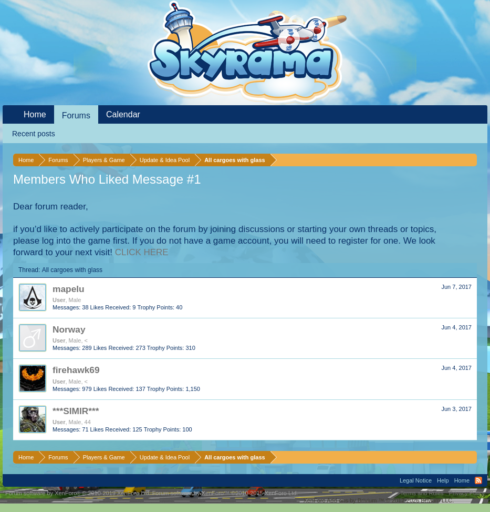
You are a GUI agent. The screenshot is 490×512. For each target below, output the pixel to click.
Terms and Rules (422, 493)
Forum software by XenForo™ (225, 493)
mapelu (69, 289)
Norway (69, 329)
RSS (478, 480)
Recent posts (33, 133)
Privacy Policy (467, 493)
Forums (76, 115)
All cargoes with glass (72, 270)
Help (443, 480)
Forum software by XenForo (78, 493)
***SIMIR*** (76, 411)
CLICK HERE (142, 252)
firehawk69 (76, 370)
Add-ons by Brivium (378, 500)
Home (35, 114)
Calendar (123, 114)
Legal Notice (416, 480)
